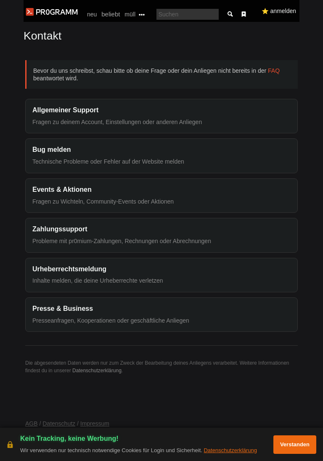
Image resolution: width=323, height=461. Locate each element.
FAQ (274, 70)
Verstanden (295, 444)
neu (92, 14)
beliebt (110, 14)
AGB (31, 423)
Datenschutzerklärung (97, 371)
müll (129, 14)
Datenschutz (58, 423)
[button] (161, 116)
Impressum (94, 423)
